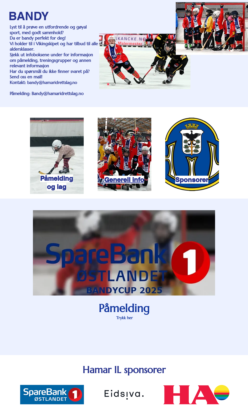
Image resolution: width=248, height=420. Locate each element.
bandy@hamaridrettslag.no (52, 82)
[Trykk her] (124, 318)
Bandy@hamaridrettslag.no (58, 93)
